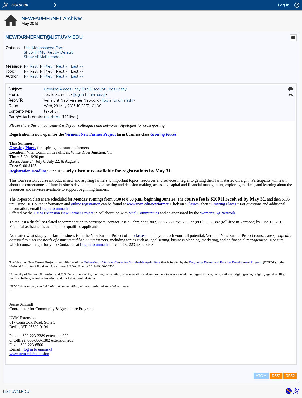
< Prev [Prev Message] (46, 66)
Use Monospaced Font (44, 48)
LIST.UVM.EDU (16, 391)
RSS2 (290, 376)
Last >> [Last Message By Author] (77, 76)
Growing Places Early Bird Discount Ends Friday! (85, 89)
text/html (52, 117)
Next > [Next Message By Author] (61, 76)
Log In (283, 5)
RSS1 (276, 376)
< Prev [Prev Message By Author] (46, 76)
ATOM (261, 376)
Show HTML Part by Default (48, 52)
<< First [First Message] (31, 66)
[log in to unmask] (89, 94)
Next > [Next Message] (61, 66)
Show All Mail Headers (43, 57)
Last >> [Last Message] (77, 66)
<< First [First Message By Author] (31, 76)
